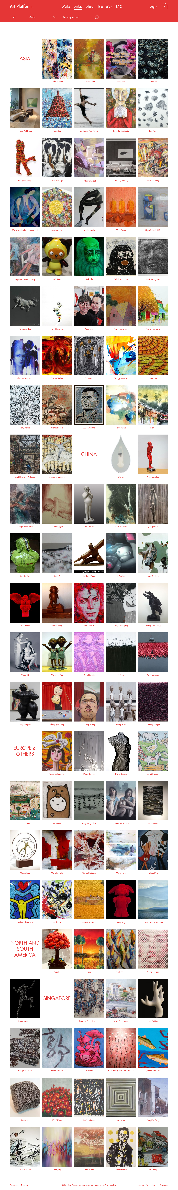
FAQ (119, 6)
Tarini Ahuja (121, 427)
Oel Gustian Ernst (121, 278)
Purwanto (89, 377)
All (14, 17)
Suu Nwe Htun (89, 427)
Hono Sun (57, 130)
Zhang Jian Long (57, 724)
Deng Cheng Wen (25, 526)
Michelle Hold (57, 872)
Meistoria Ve (57, 229)
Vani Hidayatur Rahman (25, 476)
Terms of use (99, 1185)
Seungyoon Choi (121, 377)
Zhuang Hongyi (153, 724)
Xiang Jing (121, 921)
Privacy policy (110, 1185)
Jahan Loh (89, 1070)
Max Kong (121, 1119)
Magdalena (25, 872)
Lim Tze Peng (89, 1119)
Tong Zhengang (121, 625)
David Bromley (153, 773)
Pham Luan (89, 328)
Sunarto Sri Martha (89, 921)
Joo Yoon (153, 130)
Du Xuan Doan (89, 81)
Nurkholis (89, 278)
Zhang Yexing (89, 724)
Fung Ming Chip (89, 822)
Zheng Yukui (121, 724)
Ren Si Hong (57, 625)
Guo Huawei (121, 526)
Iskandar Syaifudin (121, 130)
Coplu (57, 971)
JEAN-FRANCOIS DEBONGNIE (121, 1070)
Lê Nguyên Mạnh (89, 180)
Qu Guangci (25, 625)
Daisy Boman (89, 773)
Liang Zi (57, 575)
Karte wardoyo (57, 180)
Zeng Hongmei (25, 724)
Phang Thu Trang (153, 328)
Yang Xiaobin (89, 674)
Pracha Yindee (57, 377)
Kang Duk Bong (25, 180)
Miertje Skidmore (89, 872)
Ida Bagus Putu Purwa (89, 130)
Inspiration (105, 6)
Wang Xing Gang (153, 625)
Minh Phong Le (89, 229)
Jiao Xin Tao (25, 575)
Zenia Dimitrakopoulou (153, 921)
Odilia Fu (57, 921)
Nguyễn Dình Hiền (153, 229)
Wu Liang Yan (57, 674)
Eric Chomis (25, 822)
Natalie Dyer (153, 872)
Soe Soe (153, 377)
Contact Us (163, 1185)
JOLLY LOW (57, 1119)
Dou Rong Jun (57, 526)
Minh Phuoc (121, 229)
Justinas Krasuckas (121, 822)
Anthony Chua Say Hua (89, 1020)
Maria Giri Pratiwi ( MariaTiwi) (25, 229)
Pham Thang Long (121, 328)
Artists (78, 6)
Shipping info (143, 1185)
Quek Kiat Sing (25, 1169)
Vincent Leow (121, 1169)
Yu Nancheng (153, 674)
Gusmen (153, 81)
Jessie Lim (25, 1119)
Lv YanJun (121, 575)
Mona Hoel (121, 872)
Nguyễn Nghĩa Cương (25, 279)
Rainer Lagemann (25, 1020)
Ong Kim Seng (153, 1119)
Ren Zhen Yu (89, 625)
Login (153, 6)
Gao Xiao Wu (89, 526)
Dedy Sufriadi (57, 81)
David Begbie (121, 773)
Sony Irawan (25, 427)
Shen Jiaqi (57, 1169)
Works (66, 6)
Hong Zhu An (57, 1070)
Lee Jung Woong (121, 180)
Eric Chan (121, 81)
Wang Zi (25, 674)
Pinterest (24, 1185)
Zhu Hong (153, 1169)
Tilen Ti (153, 427)
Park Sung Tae (25, 328)
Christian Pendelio (57, 773)
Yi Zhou (121, 674)
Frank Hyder (121, 971)
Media (32, 17)
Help (153, 1185)
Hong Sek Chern (25, 1070)
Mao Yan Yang (153, 575)
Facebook (14, 1185)
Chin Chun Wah (121, 1020)
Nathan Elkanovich (25, 921)
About (90, 6)
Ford (89, 971)
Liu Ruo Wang (89, 575)
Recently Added (71, 17)
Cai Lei (121, 476)
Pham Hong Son (57, 328)
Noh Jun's (57, 278)
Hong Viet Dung (25, 130)
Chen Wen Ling (153, 476)
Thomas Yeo (89, 1169)
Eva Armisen (57, 822)
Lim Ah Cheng (153, 180)
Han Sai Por (153, 1020)
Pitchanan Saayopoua (25, 377)
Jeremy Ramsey (153, 1070)
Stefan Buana (57, 427)
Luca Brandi (153, 822)
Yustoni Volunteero (57, 476)
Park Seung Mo (153, 278)
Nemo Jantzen (153, 971)
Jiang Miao (153, 526)
